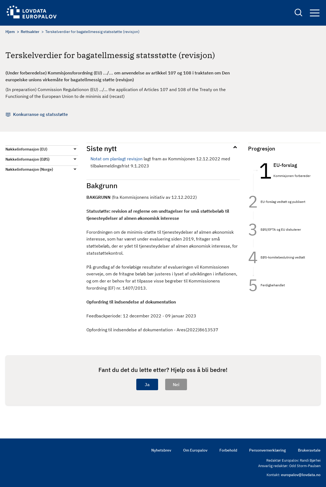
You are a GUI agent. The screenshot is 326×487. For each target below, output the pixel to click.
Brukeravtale (309, 450)
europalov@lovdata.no (301, 474)
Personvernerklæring (267, 450)
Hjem (10, 31)
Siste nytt (101, 148)
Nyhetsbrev (161, 450)
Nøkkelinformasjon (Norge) (29, 169)
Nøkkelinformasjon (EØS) (27, 159)
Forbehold (228, 450)
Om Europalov (195, 450)
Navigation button (314, 13)
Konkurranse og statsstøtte (40, 114)
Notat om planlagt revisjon (116, 158)
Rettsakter (30, 31)
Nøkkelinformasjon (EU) (26, 149)
